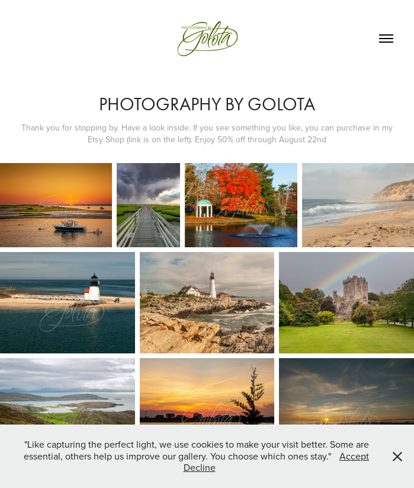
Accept (354, 456)
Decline (200, 467)
